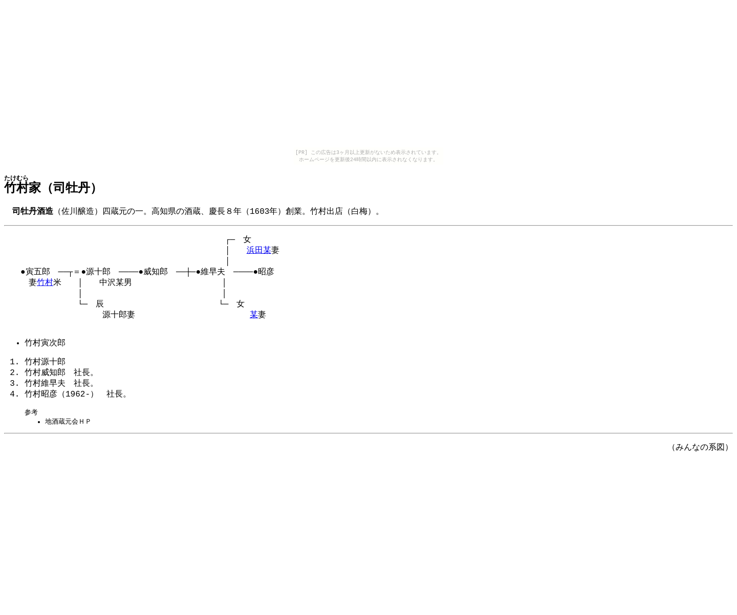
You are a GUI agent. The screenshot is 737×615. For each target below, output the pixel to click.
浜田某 (259, 253)
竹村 (45, 289)
